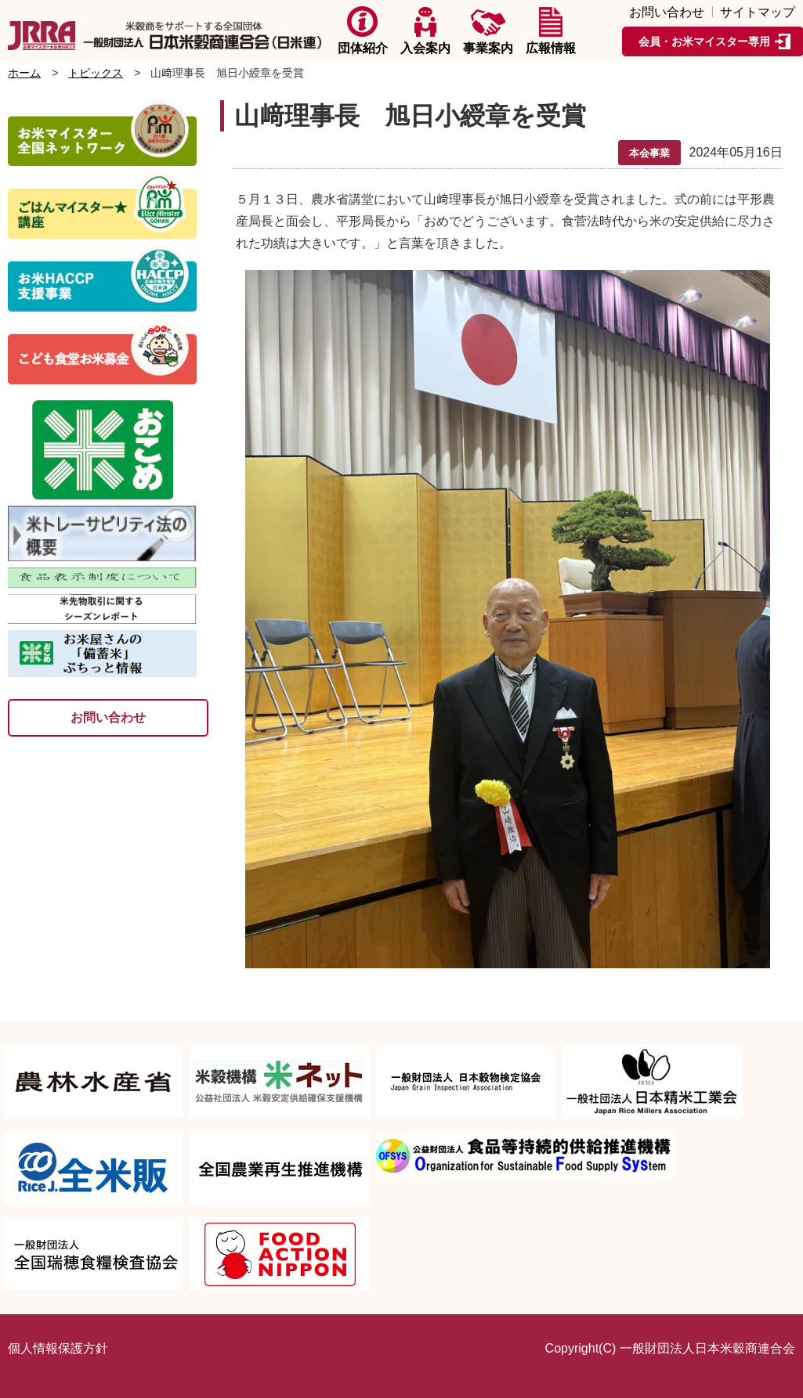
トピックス (95, 73)
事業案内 (488, 30)
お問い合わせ (666, 12)
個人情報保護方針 (58, 1348)
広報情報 (551, 30)
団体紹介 (363, 30)
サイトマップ (757, 12)
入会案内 (425, 30)
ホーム (24, 72)
